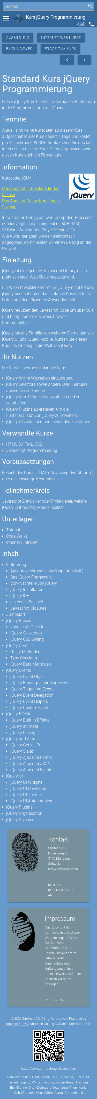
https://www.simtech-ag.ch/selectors (48, 1069)
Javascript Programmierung (31, 450)
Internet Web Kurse (61, 37)
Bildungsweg (19, 49)
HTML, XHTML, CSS (24, 444)
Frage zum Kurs (60, 49)
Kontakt (55, 885)
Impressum (54, 1000)
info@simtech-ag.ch (63, 869)
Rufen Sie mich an (60, 892)
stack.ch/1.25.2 (17, 1024)
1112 (87, 1024)
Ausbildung (17, 37)
